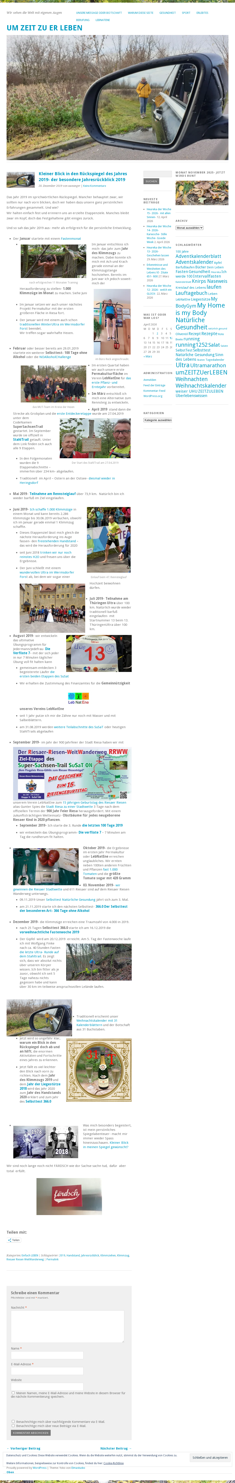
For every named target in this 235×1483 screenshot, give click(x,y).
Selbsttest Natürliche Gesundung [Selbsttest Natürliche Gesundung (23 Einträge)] (195, 352)
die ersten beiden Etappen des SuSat (45, 674)
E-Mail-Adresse (22, 1364)
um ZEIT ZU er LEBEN (45, 28)
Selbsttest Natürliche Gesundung (70, 900)
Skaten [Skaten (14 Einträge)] (201, 359)
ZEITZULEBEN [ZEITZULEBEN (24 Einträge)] (210, 391)
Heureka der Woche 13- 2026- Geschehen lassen (159, 251)
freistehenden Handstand (57, 541)
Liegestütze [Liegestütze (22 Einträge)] (200, 299)
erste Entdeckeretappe (74, 414)
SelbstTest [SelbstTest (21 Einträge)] (184, 350)
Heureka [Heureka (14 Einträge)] (216, 272)
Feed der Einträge (154, 385)
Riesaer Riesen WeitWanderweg (25, 1259)
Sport (186, 12)
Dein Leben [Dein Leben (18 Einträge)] (215, 267)
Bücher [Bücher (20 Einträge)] (200, 267)
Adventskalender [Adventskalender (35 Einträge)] (194, 262)
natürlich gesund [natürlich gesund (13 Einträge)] (217, 328)
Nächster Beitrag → (116, 1448)
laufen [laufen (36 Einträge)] (214, 287)
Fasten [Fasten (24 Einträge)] (182, 271)
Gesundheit (167, 12)
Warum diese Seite (140, 12)
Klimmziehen (108, 1255)
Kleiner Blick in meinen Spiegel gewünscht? (105, 1145)
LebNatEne (103, 20)
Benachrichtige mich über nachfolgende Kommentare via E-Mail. (60, 1422)
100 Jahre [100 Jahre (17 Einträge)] (182, 251)
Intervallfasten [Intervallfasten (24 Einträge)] (207, 276)
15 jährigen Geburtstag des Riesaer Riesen (94, 802)
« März (147, 356)
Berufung (83, 20)
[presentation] (40, 1408)
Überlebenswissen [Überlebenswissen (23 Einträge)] (191, 395)
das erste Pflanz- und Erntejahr (111, 382)
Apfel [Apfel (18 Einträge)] (218, 263)
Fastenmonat (71, 239)
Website (16, 1380)
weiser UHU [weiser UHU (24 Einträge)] (186, 391)
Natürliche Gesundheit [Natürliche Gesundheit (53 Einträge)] (191, 324)
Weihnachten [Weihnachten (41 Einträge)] (192, 379)
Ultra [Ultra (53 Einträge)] (183, 365)
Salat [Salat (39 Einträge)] (214, 345)
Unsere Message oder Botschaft (99, 12)
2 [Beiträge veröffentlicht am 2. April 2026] (157, 333)
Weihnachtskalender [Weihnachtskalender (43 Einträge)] (201, 385)
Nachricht (19, 1307)
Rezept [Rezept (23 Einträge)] (194, 334)
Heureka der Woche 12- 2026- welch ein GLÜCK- (159, 289)
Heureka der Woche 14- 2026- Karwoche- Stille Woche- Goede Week (159, 234)
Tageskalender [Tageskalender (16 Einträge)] (215, 359)
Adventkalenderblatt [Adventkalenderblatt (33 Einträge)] (198, 256)
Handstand (73, 1255)
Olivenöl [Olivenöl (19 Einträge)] (182, 334)
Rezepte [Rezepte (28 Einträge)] (209, 333)
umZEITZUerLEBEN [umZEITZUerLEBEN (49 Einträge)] (202, 372)
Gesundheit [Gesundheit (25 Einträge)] (199, 271)
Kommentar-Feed (154, 390)
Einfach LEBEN (30, 1255)
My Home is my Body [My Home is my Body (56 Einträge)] (200, 309)
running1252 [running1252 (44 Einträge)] (192, 344)
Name (16, 1348)
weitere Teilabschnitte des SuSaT (79, 727)
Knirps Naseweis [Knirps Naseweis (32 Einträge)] (209, 281)
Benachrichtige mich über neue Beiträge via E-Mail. (51, 1426)
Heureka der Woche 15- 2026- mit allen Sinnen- (159, 213)
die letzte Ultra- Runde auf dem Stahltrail (39, 954)
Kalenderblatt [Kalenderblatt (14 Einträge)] (183, 281)
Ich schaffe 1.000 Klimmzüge (51, 509)
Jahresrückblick (90, 1255)
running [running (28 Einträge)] (191, 338)
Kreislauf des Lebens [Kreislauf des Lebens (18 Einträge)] (191, 288)
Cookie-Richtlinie (114, 1463)
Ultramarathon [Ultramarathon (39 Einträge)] (208, 365)
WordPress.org (152, 396)
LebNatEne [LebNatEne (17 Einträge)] (183, 299)
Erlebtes (202, 12)
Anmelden (149, 379)
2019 (62, 1255)
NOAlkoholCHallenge (55, 357)
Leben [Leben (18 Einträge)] (212, 294)
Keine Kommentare (94, 185)
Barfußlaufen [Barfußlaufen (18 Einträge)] (185, 267)
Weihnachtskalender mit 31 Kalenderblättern (97, 1023)
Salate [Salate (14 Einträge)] (224, 345)
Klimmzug (123, 1255)
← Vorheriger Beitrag (23, 1448)
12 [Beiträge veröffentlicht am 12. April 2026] (171, 338)
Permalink (53, 1259)
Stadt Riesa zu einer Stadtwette (69, 807)
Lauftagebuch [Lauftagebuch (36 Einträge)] (191, 293)
